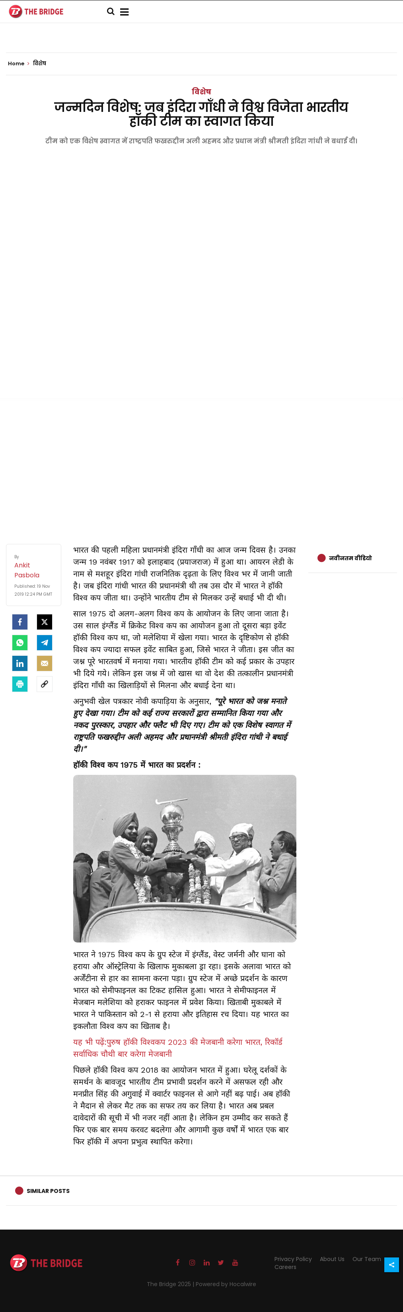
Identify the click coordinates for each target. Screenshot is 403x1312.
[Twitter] (45, 622)
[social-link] (45, 684)
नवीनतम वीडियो (350, 558)
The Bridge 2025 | (171, 1284)
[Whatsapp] (20, 643)
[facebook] (20, 622)
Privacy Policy (293, 1259)
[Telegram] (45, 643)
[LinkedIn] (20, 663)
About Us (332, 1259)
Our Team (366, 1259)
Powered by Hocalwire (226, 1284)
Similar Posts (48, 1191)
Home (18, 63)
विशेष (201, 92)
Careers (285, 1267)
